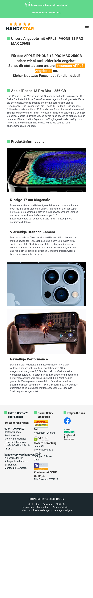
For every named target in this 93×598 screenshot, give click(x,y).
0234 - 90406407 (14, 428)
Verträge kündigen (63, 510)
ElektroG (60, 504)
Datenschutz (43, 507)
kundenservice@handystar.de (22, 454)
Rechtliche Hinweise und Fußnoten (46, 499)
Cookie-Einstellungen (39, 510)
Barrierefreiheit (60, 507)
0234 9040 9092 (53, 12)
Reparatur (47, 504)
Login (28, 504)
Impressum (28, 507)
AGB (23, 510)
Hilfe (37, 504)
